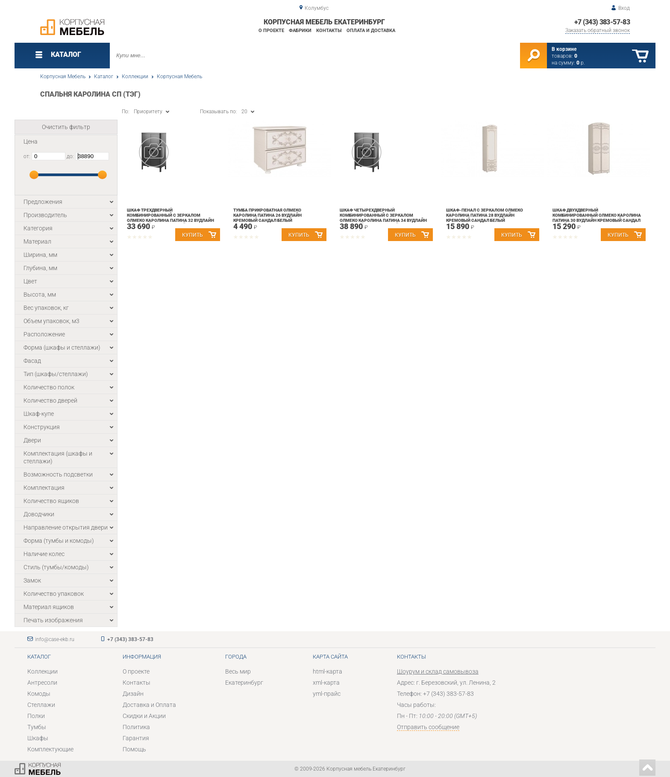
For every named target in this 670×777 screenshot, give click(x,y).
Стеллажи (41, 704)
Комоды (38, 693)
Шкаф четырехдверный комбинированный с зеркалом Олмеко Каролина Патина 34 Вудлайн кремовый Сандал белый (383, 218)
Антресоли (42, 682)
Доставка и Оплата (149, 704)
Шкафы (37, 738)
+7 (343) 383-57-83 (602, 22)
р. (580, 63)
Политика (136, 727)
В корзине (564, 49)
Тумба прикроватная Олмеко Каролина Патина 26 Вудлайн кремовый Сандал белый (267, 215)
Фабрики (300, 30)
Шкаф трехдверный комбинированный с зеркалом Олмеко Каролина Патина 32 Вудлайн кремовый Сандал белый (170, 218)
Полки (36, 715)
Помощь (134, 749)
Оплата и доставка (371, 30)
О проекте (271, 30)
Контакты (329, 30)
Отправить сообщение (428, 727)
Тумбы (36, 727)
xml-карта (326, 682)
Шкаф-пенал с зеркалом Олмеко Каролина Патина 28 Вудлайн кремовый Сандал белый (484, 215)
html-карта (327, 671)
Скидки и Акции (144, 715)
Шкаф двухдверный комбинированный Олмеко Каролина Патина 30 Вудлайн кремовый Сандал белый (596, 218)
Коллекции (135, 76)
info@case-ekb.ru (54, 639)
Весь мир (238, 671)
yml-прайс (327, 693)
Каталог (103, 76)
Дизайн (133, 693)
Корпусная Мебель (62, 76)
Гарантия (136, 738)
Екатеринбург (244, 682)
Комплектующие (50, 749)
